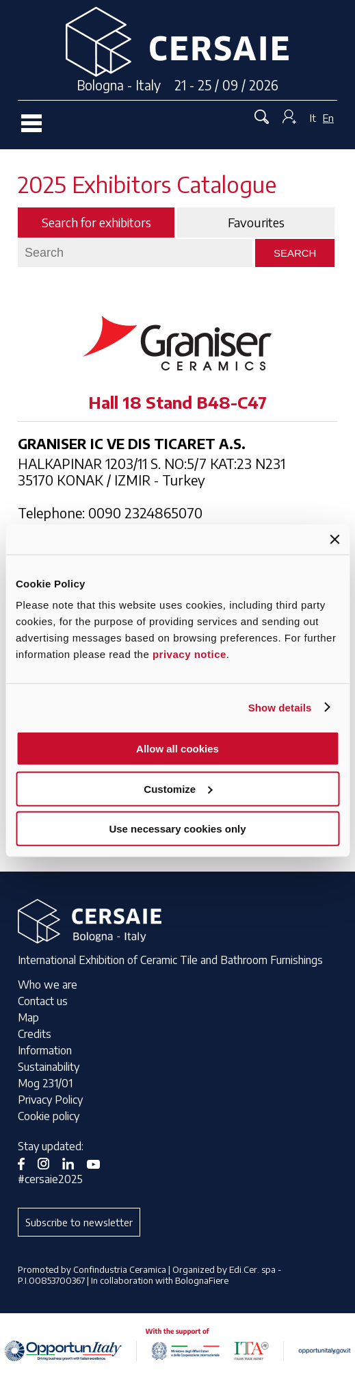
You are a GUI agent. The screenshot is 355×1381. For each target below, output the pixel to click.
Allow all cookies (177, 749)
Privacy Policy (50, 1099)
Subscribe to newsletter (79, 1222)
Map (28, 1017)
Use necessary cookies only (177, 829)
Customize (178, 788)
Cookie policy (48, 1116)
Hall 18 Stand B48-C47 (177, 402)
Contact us (43, 1001)
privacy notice (189, 654)
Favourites (256, 222)
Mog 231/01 (45, 1083)
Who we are (47, 984)
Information (45, 1050)
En (328, 118)
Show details (280, 707)
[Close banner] (334, 539)
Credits (34, 1034)
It (313, 118)
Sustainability (48, 1067)
